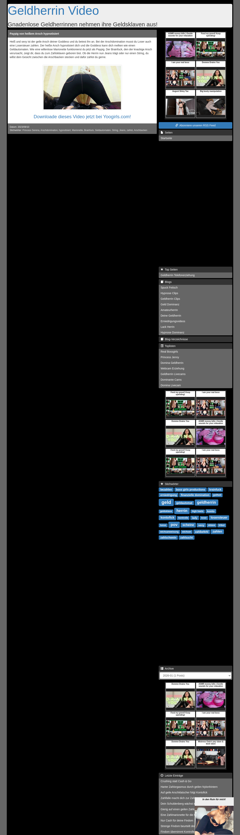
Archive (167, 668)
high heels (197, 511)
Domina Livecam (171, 385)
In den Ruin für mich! (214, 807)
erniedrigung (168, 494)
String (115, 130)
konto (210, 511)
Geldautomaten (103, 130)
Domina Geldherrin (172, 362)
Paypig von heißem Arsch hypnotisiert (34, 33)
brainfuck (215, 489)
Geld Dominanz (170, 304)
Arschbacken (140, 130)
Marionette (77, 130)
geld (166, 502)
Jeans (122, 130)
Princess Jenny (170, 357)
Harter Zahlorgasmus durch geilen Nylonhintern (189, 786)
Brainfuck (89, 130)
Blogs (166, 281)
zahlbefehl (201, 531)
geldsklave (166, 511)
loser (204, 517)
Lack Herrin (168, 326)
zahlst (130, 130)
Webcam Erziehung (172, 368)
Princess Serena (30, 130)
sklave (211, 525)
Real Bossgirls (169, 351)
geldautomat (184, 502)
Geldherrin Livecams (173, 374)
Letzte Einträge (172, 775)
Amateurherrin (169, 310)
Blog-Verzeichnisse (174, 339)
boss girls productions (190, 489)
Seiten (166, 132)
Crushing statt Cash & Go (176, 781)
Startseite (166, 138)
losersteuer (219, 517)
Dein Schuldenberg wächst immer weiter (185, 803)
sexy (201, 525)
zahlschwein (168, 537)
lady (194, 517)
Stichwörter (169, 484)
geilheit (217, 495)
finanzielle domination (195, 494)
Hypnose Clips (169, 293)
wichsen (186, 531)
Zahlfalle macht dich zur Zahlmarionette (184, 798)
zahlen (217, 531)
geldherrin (206, 502)
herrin (182, 511)
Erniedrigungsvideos (173, 321)
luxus (163, 525)
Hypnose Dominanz (172, 332)
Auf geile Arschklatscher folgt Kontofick (184, 792)
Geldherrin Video (53, 10)
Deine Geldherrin (171, 315)
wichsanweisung (169, 531)
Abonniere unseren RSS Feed (195, 125)
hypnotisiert (65, 130)
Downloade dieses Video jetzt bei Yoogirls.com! (82, 116)
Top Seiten (169, 269)
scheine (188, 525)
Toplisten (168, 346)
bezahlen (166, 489)
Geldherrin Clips (170, 298)
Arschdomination (49, 130)
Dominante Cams (171, 379)
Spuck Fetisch (169, 287)
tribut (222, 525)
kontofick (167, 517)
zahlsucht (186, 537)
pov (174, 524)
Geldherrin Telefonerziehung (178, 275)
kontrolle (183, 517)
